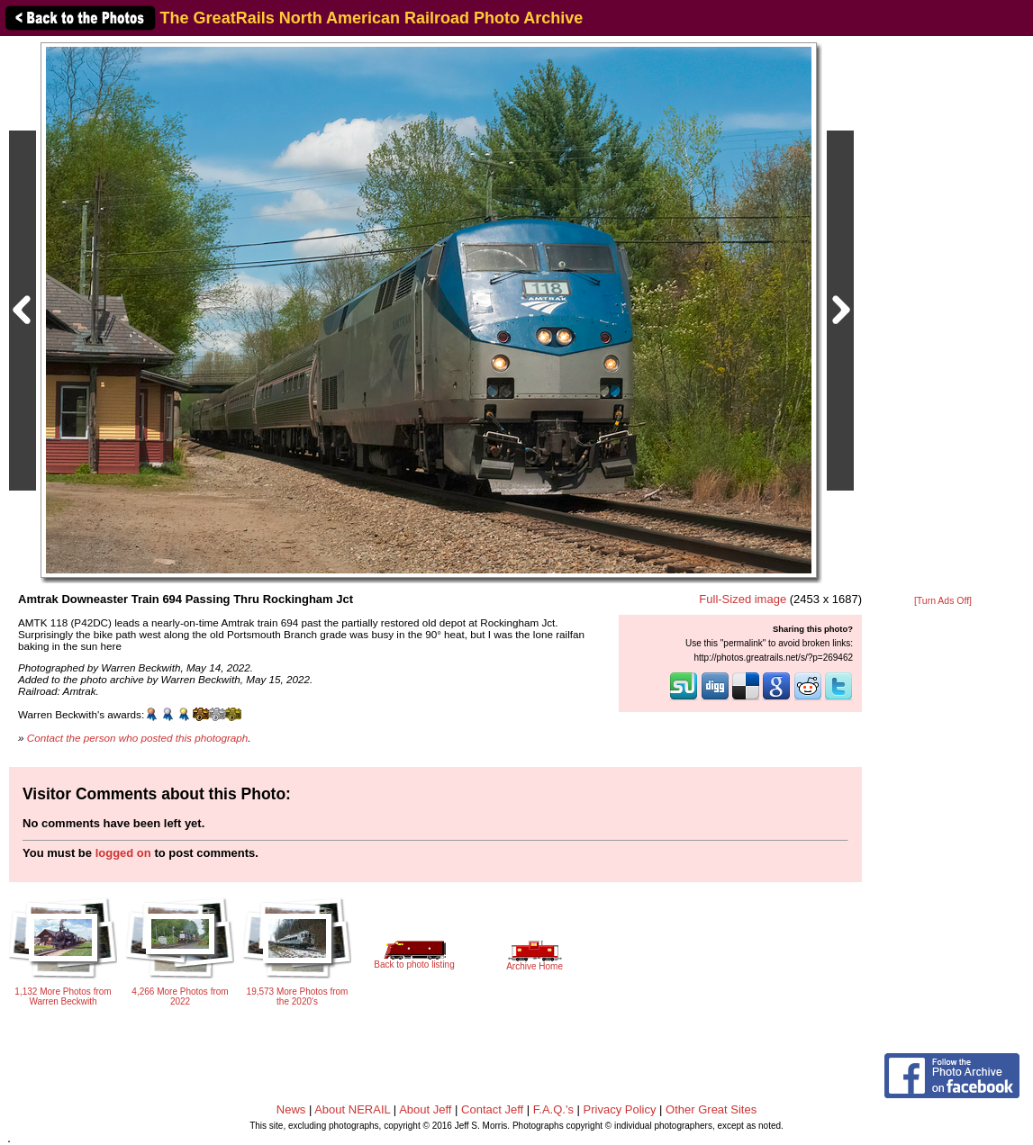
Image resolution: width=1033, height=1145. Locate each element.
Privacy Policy (620, 1109)
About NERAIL (352, 1109)
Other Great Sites (711, 1109)
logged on (123, 853)
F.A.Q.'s (553, 1109)
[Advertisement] (943, 317)
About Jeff (425, 1109)
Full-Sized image (742, 599)
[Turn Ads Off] (943, 601)
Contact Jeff (492, 1109)
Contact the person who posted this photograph (138, 738)
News (291, 1109)
